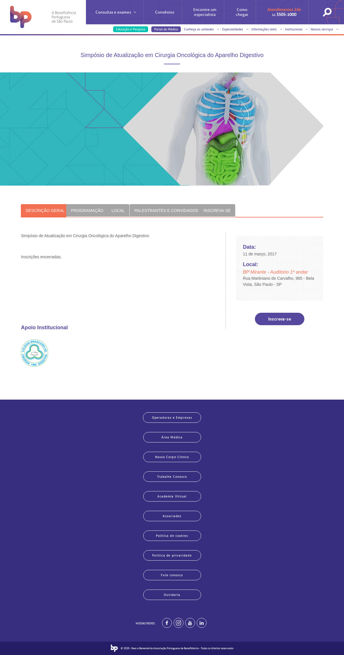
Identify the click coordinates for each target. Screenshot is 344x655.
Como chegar (242, 12)
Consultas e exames (115, 17)
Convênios (164, 12)
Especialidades (235, 29)
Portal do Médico (166, 29)
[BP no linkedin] (202, 623)
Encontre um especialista (204, 12)
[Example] (178, 623)
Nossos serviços (324, 29)
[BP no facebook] (167, 623)
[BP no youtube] (190, 623)
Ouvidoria (172, 595)
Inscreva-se (279, 319)
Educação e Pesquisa (130, 29)
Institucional (296, 29)
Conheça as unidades (201, 29)
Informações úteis (266, 29)
